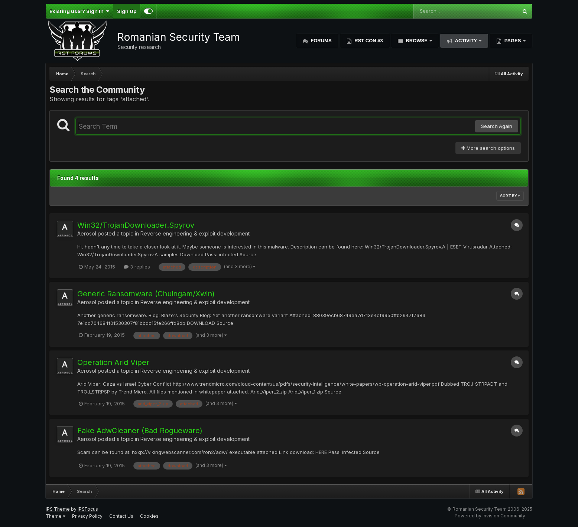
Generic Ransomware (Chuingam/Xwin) (146, 293)
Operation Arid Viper (113, 362)
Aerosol (86, 233)
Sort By (510, 196)
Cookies (149, 516)
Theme (55, 516)
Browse (417, 40)
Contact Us (121, 516)
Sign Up (126, 11)
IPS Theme (58, 509)
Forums (320, 40)
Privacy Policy (87, 516)
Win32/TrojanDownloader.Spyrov (135, 225)
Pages (512, 40)
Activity (466, 40)
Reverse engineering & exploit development (195, 233)
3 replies (137, 267)
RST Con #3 (368, 40)
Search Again (496, 126)
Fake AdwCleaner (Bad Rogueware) (139, 430)
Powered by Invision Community (490, 515)
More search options (488, 148)
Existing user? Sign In (79, 11)
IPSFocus (88, 509)
